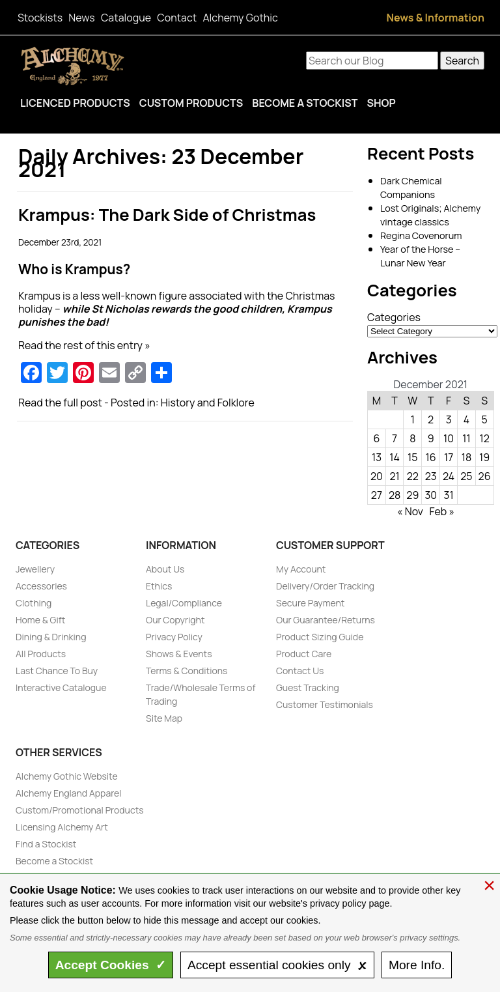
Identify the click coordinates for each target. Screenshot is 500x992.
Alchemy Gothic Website (67, 776)
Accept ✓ (111, 965)
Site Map (164, 718)
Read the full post (60, 402)
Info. (417, 965)
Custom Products (191, 103)
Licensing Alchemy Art (62, 827)
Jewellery (35, 569)
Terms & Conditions (186, 670)
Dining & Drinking (51, 637)
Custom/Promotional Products (80, 810)
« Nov (410, 511)
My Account (301, 569)
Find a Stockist (46, 844)
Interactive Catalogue (61, 687)
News (81, 17)
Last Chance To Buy (57, 670)
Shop (381, 103)
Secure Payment (310, 603)
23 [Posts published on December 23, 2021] (431, 476)
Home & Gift (40, 620)
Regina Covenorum (421, 235)
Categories (394, 317)
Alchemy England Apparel (69, 793)
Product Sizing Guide (319, 637)
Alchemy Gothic (239, 17)
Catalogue (126, 17)
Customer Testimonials (324, 704)
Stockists (40, 17)
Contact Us (300, 670)
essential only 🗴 (277, 965)
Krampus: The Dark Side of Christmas (167, 214)
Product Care (303, 653)
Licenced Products (75, 103)
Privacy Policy (174, 637)
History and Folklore (208, 402)
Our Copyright (175, 620)
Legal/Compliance (184, 603)
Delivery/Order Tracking (325, 586)
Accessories (41, 586)
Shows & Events (179, 653)
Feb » (442, 511)
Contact (177, 17)
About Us (165, 569)
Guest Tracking (307, 687)
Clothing (33, 603)
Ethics (159, 586)
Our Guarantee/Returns (325, 620)
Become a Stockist (304, 103)
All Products (41, 653)
